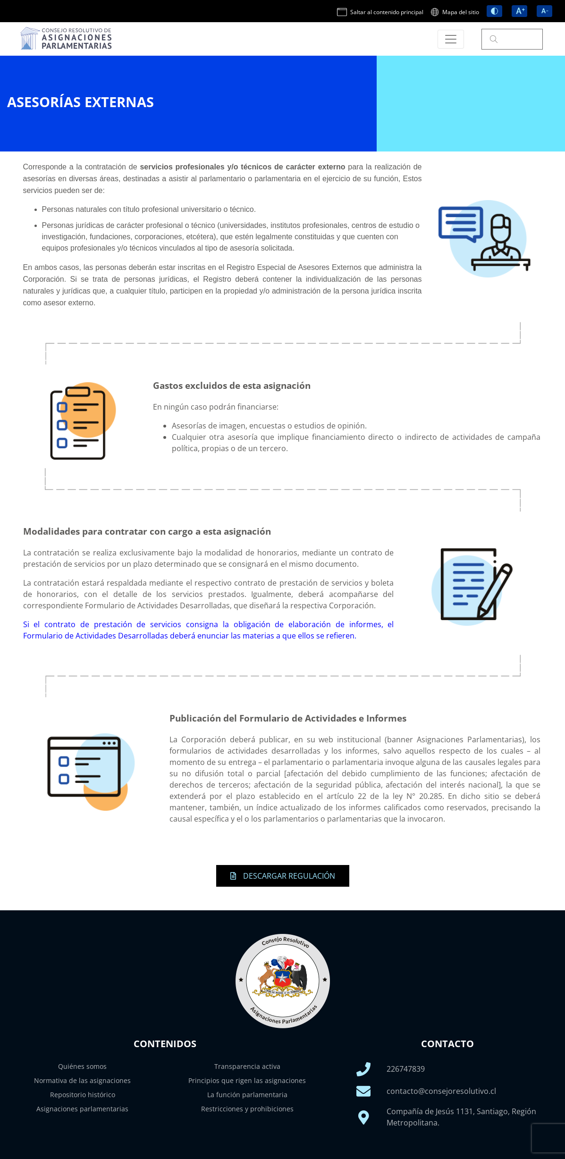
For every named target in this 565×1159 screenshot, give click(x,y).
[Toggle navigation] (451, 39)
